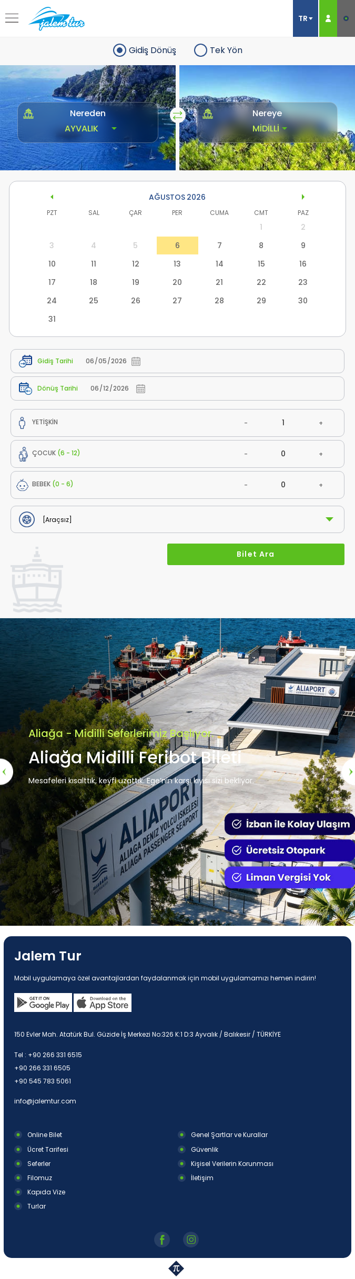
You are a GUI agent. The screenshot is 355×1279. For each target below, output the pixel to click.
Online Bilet (44, 1134)
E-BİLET (346, 18)
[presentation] (6, 771)
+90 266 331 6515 (55, 1054)
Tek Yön (226, 50)
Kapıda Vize (46, 1192)
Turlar (36, 1206)
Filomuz (39, 1177)
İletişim (202, 1177)
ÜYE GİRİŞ (328, 18)
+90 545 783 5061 (42, 1081)
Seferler (38, 1163)
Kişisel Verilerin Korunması (232, 1163)
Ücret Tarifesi (47, 1149)
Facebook (163, 1239)
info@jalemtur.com (45, 1101)
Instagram (192, 1239)
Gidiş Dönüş (152, 50)
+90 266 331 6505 (42, 1067)
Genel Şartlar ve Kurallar (229, 1134)
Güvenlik (204, 1149)
